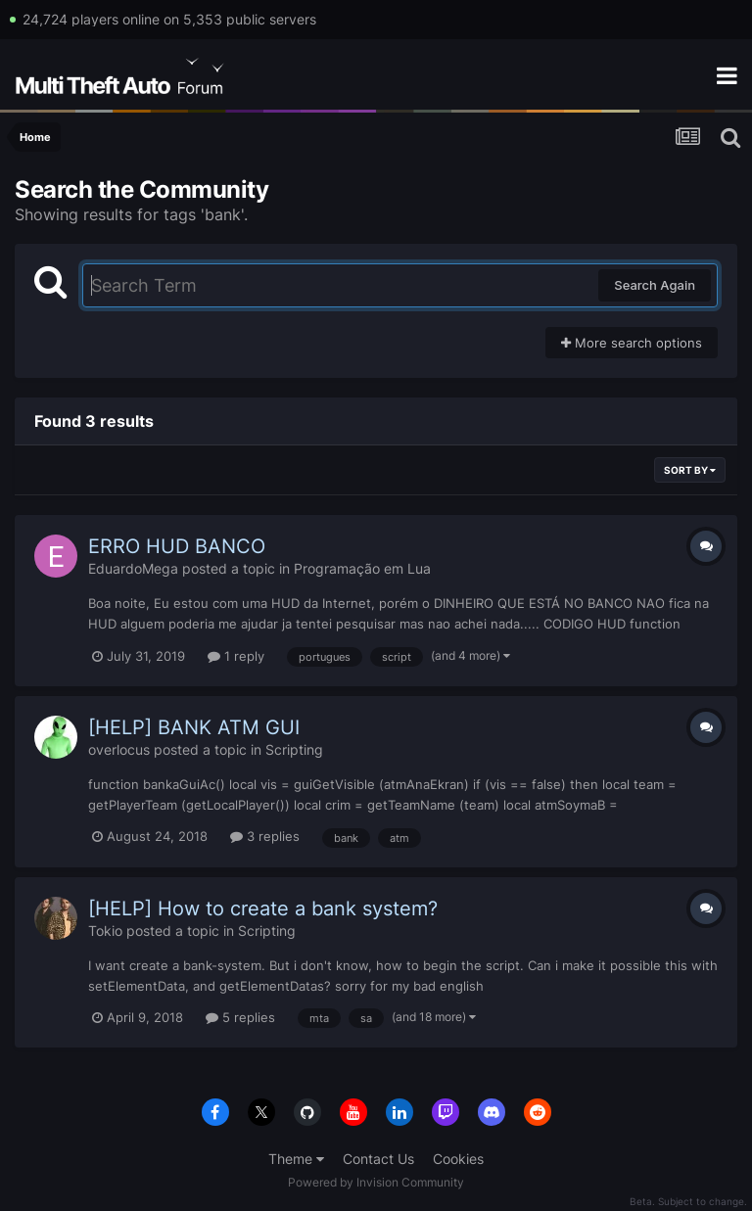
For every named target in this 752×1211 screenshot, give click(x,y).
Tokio (105, 930)
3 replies (265, 836)
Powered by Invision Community (376, 1182)
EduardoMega (133, 568)
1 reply (236, 656)
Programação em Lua (362, 568)
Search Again (654, 285)
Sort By (690, 470)
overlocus (119, 749)
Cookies (458, 1158)
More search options (631, 342)
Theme (296, 1158)
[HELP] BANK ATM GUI (194, 727)
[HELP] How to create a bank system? (263, 908)
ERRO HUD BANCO (176, 546)
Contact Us (378, 1158)
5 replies (240, 1017)
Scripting (294, 749)
